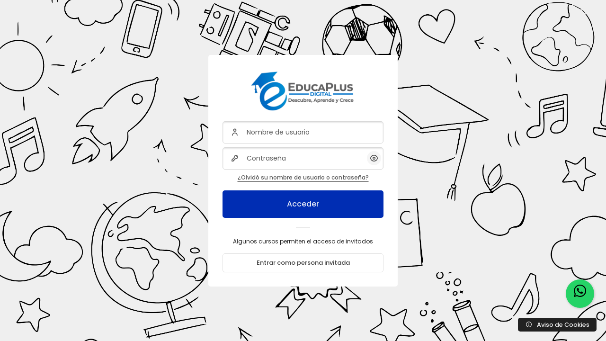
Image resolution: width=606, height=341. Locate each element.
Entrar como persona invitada (303, 262)
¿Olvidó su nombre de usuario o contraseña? (303, 177)
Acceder (303, 203)
